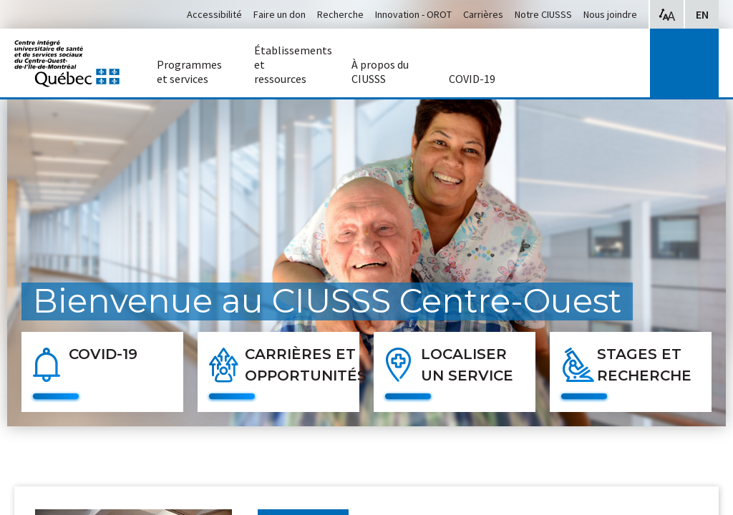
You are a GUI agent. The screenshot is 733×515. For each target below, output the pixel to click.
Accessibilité (214, 14)
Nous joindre (610, 14)
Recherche (340, 14)
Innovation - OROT (413, 14)
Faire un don (279, 14)
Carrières (483, 14)
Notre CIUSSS (543, 14)
